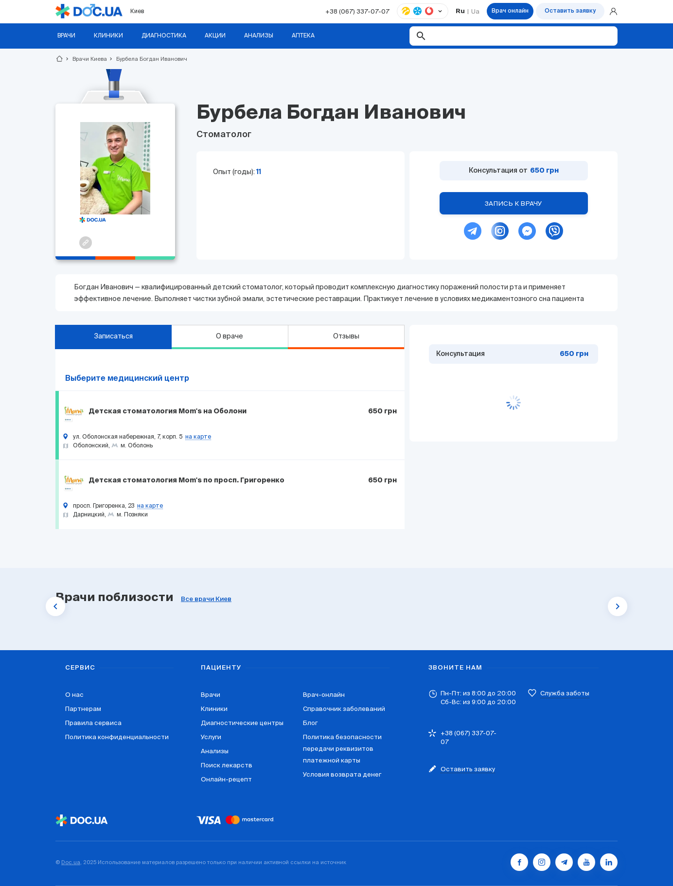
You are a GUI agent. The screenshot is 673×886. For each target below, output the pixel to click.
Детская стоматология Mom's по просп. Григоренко (186, 480)
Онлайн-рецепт (226, 779)
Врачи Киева (85, 59)
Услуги (211, 737)
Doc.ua (70, 862)
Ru (460, 11)
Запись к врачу (513, 203)
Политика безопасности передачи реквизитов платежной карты (342, 748)
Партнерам (83, 708)
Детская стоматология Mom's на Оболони (168, 411)
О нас (74, 694)
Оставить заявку (570, 11)
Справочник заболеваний (344, 708)
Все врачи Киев (206, 599)
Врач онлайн (510, 11)
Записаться (113, 336)
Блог (310, 723)
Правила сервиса (93, 723)
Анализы (215, 751)
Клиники (214, 708)
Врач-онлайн (324, 694)
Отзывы (346, 336)
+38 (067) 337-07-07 (357, 11)
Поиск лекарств (226, 765)
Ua (475, 11)
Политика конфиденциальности (117, 737)
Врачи (210, 694)
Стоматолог (223, 134)
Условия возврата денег (342, 774)
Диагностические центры (242, 723)
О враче (229, 336)
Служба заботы (564, 693)
